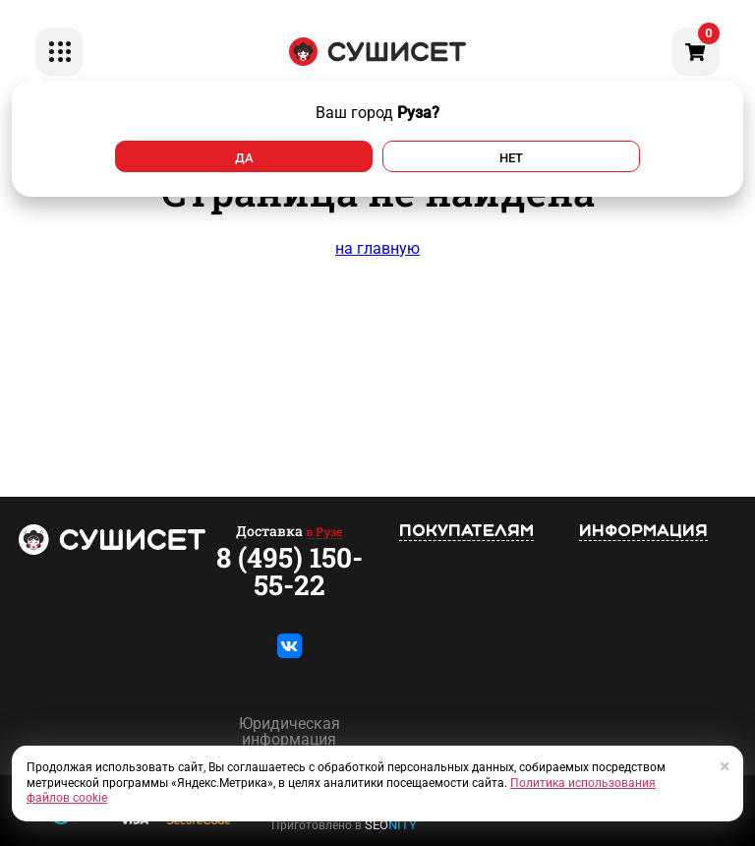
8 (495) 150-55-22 (289, 571)
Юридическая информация (289, 732)
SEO (391, 824)
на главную (377, 248)
